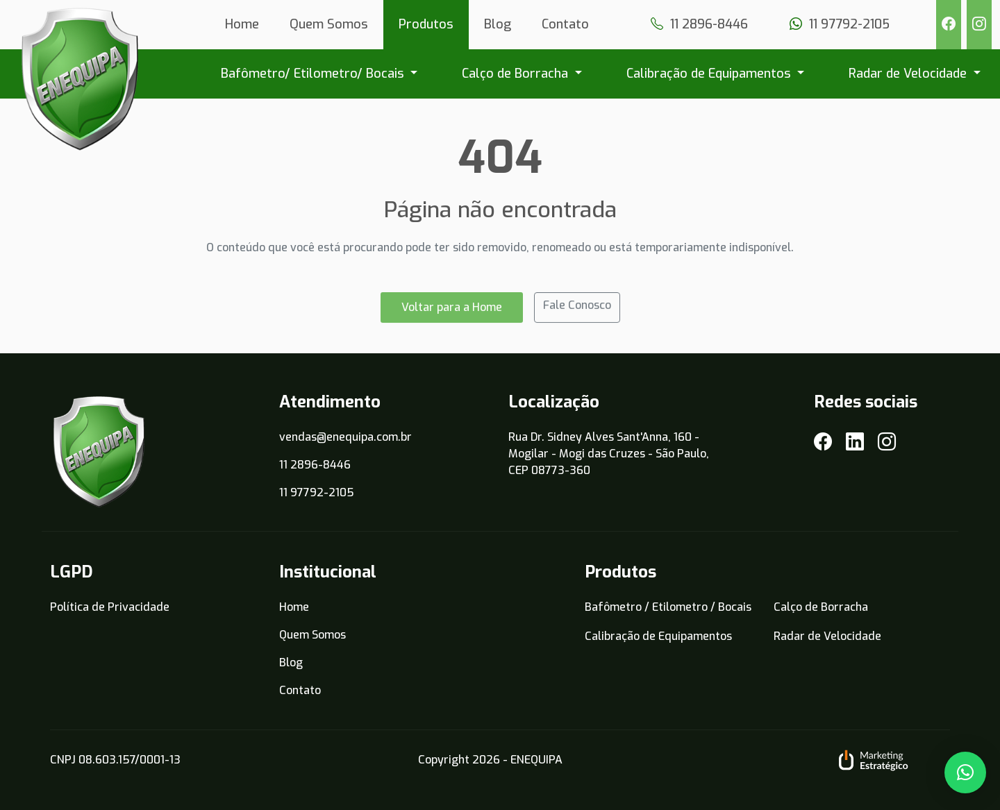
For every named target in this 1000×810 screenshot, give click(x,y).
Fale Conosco (577, 311)
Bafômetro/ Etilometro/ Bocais (314, 73)
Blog (497, 24)
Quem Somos (329, 24)
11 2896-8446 (315, 464)
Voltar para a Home (451, 313)
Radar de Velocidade (909, 73)
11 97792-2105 (316, 492)
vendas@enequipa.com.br (345, 437)
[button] (965, 772)
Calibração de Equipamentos (710, 73)
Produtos (426, 24)
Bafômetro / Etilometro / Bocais (668, 607)
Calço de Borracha (517, 73)
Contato (565, 24)
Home (242, 24)
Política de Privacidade (109, 607)
